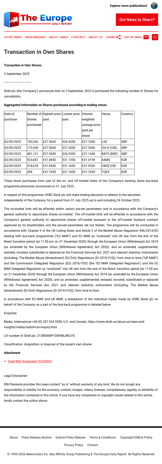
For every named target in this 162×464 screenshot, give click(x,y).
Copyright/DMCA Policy (136, 437)
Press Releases (35, 37)
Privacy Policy (73, 445)
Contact (78, 37)
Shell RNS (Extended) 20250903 (30, 361)
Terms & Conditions (102, 437)
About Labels (58, 37)
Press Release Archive (37, 437)
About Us (95, 37)
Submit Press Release (70, 437)
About (14, 437)
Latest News (13, 37)
